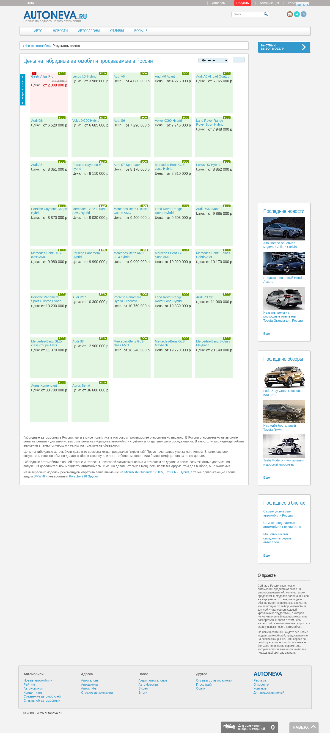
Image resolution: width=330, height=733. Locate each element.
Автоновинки (33, 688)
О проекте (261, 684)
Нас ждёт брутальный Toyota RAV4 (279, 427)
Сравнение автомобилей (42, 696)
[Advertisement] (284, 125)
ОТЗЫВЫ (117, 30)
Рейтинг (29, 684)
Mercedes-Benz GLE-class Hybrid (170, 167)
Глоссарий (204, 684)
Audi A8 (36, 165)
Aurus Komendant (44, 385)
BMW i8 (39, 476)
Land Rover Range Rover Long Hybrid (168, 299)
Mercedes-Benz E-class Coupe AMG (131, 211)
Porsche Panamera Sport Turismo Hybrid (46, 299)
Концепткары (33, 692)
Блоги (143, 692)
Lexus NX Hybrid (177, 472)
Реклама (259, 680)
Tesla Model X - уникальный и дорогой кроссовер (283, 462)
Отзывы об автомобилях (42, 700)
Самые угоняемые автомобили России (278, 513)
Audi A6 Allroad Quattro (213, 76)
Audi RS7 (79, 297)
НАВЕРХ (301, 727)
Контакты (260, 688)
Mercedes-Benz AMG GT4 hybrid (129, 255)
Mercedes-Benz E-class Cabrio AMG (213, 255)
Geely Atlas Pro (42, 76)
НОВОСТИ (60, 30)
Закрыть (302, 5)
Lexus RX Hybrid (208, 165)
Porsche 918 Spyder (83, 476)
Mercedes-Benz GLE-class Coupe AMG (46, 343)
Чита (30, 3)
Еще (266, 333)
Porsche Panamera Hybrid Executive (127, 299)
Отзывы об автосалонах (214, 680)
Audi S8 (78, 341)
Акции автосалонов (153, 680)
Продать (242, 3)
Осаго (200, 688)
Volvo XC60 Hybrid (85, 120)
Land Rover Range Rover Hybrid (168, 211)
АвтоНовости (148, 684)
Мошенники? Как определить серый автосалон (277, 538)
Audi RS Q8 (204, 297)
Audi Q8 (37, 120)
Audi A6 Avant (165, 76)
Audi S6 (119, 120)
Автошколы (89, 684)
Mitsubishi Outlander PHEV (143, 472)
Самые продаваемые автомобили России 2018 (282, 525)
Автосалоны (90, 680)
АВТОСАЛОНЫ (89, 30)
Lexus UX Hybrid (84, 76)
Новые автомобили (38, 45)
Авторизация (269, 3)
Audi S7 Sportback (127, 165)
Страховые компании (97, 692)
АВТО (38, 30)
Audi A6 (119, 76)
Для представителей (268, 692)
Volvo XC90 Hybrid (168, 120)
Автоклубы (89, 688)
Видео (143, 688)
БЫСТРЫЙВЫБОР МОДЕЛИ (272, 47)
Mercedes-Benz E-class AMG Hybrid (89, 211)
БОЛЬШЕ (141, 30)
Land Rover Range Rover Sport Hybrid (209, 123)
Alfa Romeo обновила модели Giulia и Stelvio (280, 245)
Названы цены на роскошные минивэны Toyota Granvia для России (283, 316)
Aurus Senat (81, 385)
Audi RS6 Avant (207, 209)
